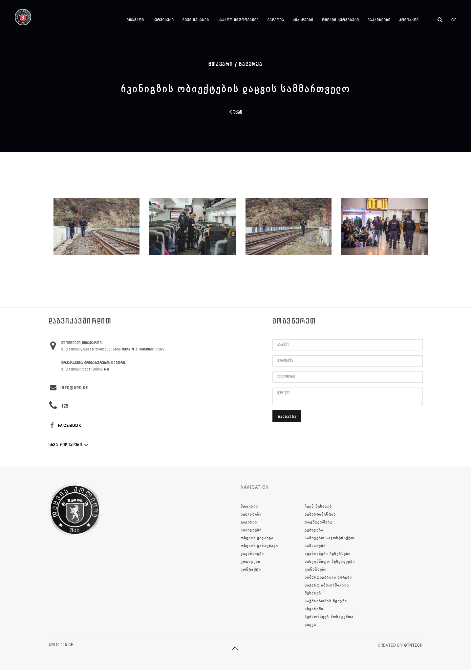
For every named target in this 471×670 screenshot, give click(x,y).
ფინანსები (316, 569)
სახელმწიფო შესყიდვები (330, 561)
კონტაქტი (409, 20)
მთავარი (135, 20)
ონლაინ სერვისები (340, 20)
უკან (235, 112)
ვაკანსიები (379, 20)
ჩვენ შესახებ (195, 20)
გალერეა (276, 20)
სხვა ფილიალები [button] (69, 445)
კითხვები (251, 561)
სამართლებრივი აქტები (328, 577)
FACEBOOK (65, 425)
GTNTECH (413, 645)
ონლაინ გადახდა (257, 538)
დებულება (314, 530)
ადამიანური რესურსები (328, 553)
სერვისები (163, 20)
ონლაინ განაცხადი (259, 545)
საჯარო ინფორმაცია (238, 20)
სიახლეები (303, 20)
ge (454, 20)
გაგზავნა (287, 416)
